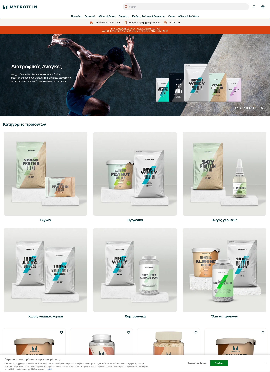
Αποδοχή (219, 363)
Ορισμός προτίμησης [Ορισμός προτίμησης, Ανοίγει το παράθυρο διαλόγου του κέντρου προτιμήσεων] (197, 363)
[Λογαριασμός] (254, 7)
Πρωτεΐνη (76, 16)
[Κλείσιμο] (265, 363)
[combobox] (186, 6)
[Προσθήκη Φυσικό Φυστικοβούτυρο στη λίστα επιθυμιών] (61, 332)
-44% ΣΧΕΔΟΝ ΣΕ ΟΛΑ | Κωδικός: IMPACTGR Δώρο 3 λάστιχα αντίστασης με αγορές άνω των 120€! (135, 29)
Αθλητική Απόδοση (188, 16)
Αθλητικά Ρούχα (106, 16)
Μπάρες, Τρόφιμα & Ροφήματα (148, 16)
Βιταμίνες (124, 16)
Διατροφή (90, 16)
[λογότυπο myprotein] (20, 6)
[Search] (126, 6)
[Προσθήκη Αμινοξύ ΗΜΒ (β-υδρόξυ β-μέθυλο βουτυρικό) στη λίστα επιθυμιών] (128, 332)
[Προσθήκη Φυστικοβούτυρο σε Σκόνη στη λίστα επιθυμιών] (196, 332)
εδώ (50, 369)
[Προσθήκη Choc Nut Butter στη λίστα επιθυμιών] (263, 332)
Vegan (171, 16)
